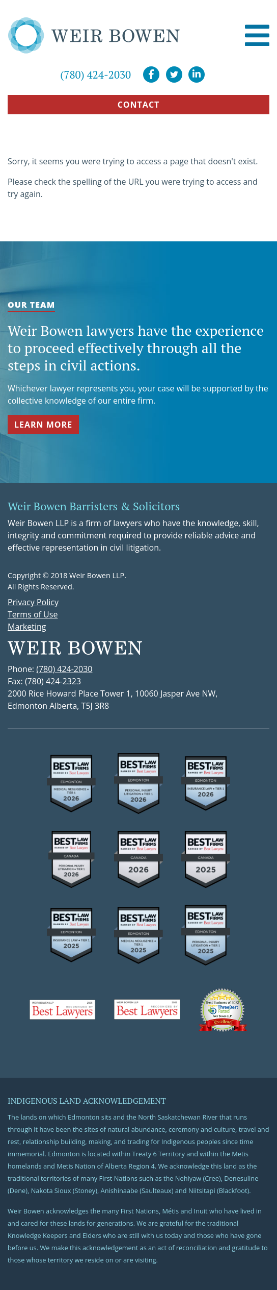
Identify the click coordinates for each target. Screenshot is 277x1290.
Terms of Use (33, 614)
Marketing (27, 626)
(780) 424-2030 (95, 74)
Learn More (43, 424)
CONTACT (139, 104)
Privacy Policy (33, 602)
